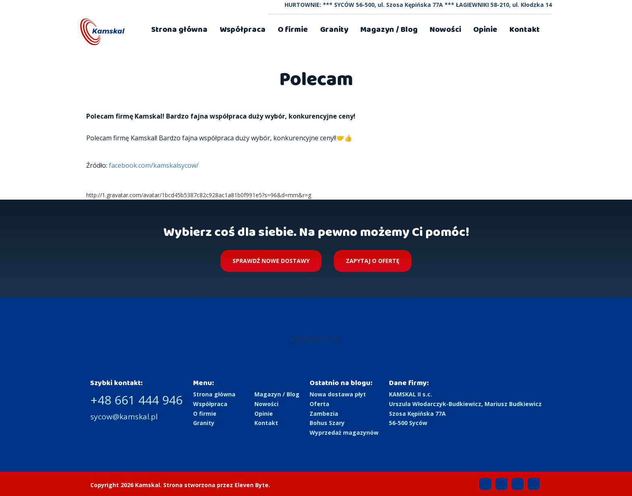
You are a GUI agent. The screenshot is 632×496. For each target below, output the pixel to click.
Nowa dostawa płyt (338, 394)
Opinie (485, 29)
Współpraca (243, 29)
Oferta (319, 404)
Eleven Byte (251, 485)
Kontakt (524, 29)
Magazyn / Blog (389, 29)
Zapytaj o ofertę (372, 261)
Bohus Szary (327, 423)
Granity (334, 29)
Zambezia (324, 413)
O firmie (293, 29)
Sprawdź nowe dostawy (271, 261)
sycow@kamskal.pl (124, 416)
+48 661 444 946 (136, 400)
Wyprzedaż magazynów (344, 432)
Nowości (445, 29)
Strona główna (179, 29)
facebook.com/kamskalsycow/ (154, 165)
